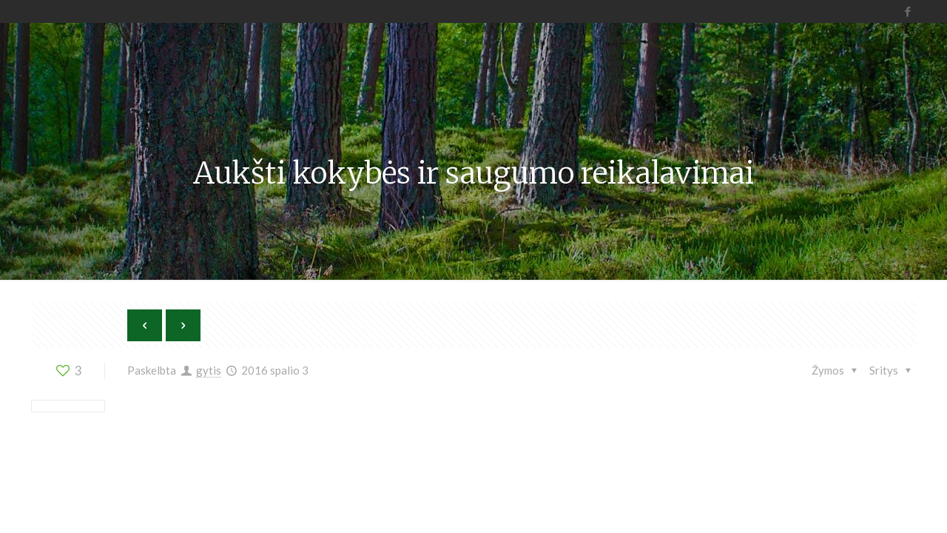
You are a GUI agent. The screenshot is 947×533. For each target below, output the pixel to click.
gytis (208, 370)
